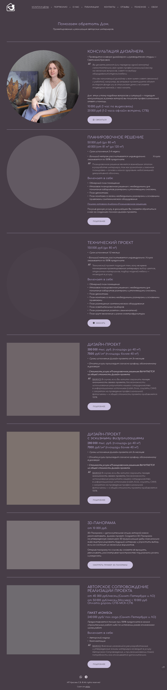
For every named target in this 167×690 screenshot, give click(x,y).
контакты (109, 7)
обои (154, 7)
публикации (91, 7)
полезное (140, 7)
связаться (100, 120)
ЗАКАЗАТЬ (99, 327)
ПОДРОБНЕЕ (99, 225)
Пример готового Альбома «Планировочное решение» (117, 208)
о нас (76, 7)
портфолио (60, 7)
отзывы (124, 7)
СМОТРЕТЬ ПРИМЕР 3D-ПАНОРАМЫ (110, 569)
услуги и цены (40, 7)
